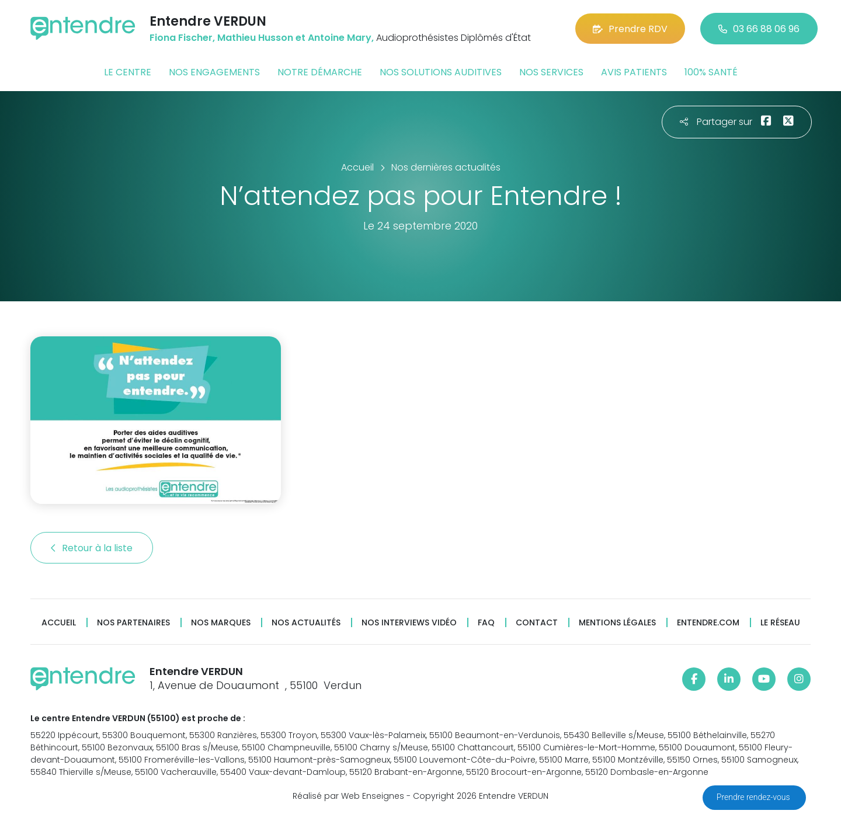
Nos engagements (214, 72)
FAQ (486, 623)
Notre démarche (319, 72)
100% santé (711, 72)
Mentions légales (617, 623)
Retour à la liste (91, 548)
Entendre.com (708, 623)
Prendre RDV (630, 29)
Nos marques (221, 623)
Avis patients (634, 72)
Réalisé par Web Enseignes (348, 796)
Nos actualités (306, 623)
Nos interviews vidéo (409, 623)
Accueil (58, 623)
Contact (537, 623)
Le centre (127, 72)
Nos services (551, 72)
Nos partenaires (133, 623)
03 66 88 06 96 (759, 29)
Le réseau (780, 623)
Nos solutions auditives (441, 72)
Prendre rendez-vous (754, 797)
